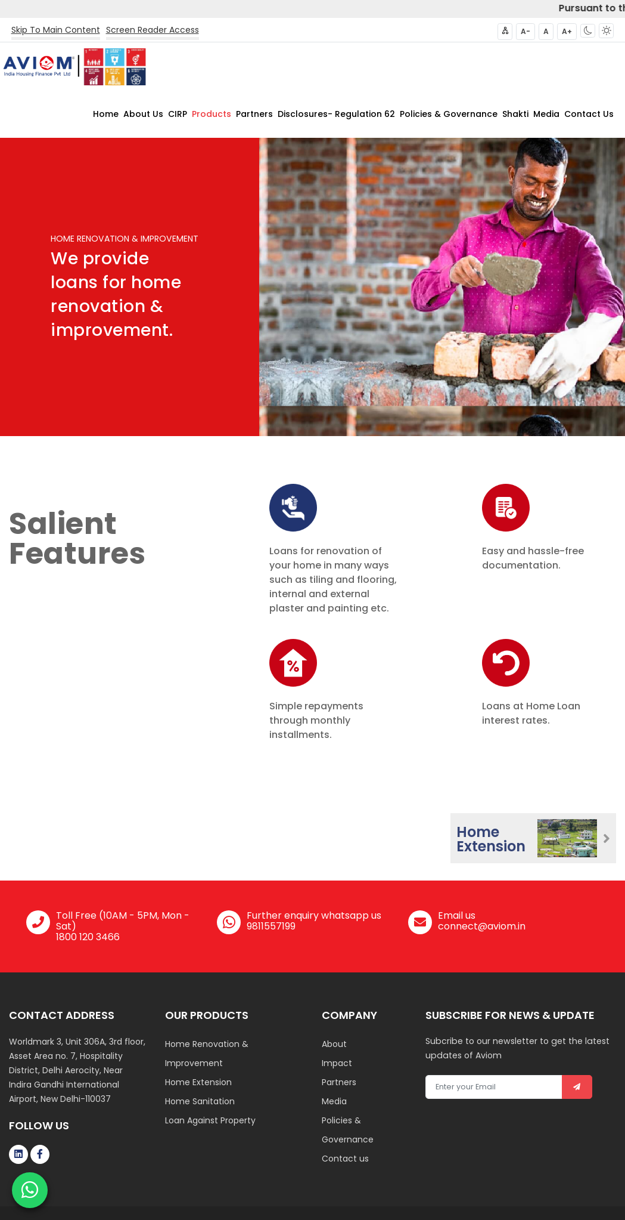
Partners (254, 113)
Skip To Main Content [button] (55, 30)
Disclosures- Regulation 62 (336, 113)
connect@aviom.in (482, 925)
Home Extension (198, 1082)
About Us (143, 113)
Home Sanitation (200, 1101)
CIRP (177, 113)
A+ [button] (567, 31)
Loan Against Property (210, 1120)
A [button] (546, 31)
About (334, 1043)
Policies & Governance (448, 113)
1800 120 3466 (88, 936)
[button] (587, 31)
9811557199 (271, 925)
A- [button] (525, 31)
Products (211, 113)
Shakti (515, 113)
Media (546, 113)
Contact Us (589, 113)
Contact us (345, 1158)
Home (106, 113)
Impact (337, 1062)
